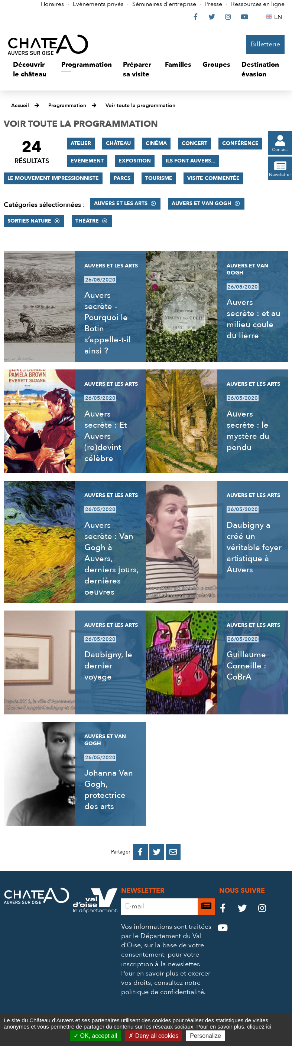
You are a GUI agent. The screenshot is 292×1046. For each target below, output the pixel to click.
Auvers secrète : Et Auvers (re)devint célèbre (105, 436)
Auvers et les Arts (120, 203)
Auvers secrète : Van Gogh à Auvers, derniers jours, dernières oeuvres (111, 559)
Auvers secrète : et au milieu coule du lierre (253, 319)
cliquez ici (259, 1026)
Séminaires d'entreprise (164, 4)
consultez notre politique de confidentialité (162, 987)
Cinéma (156, 143)
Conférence (240, 143)
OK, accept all (95, 1036)
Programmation (67, 105)
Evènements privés (98, 4)
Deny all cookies (153, 1036)
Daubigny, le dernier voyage (108, 665)
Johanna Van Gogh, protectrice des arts (108, 789)
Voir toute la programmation (140, 105)
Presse (213, 4)
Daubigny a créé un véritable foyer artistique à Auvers (254, 547)
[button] (31, 69)
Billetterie (265, 44)
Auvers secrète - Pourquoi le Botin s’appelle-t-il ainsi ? (107, 323)
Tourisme (158, 178)
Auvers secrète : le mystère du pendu (248, 430)
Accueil (20, 105)
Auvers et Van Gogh (201, 203)
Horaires (52, 4)
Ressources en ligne (258, 4)
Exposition (135, 160)
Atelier (81, 143)
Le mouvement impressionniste (53, 178)
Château (118, 143)
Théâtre (87, 220)
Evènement (87, 160)
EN (279, 17)
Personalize (205, 1036)
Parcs (122, 178)
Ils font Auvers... (190, 160)
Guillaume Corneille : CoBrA (246, 665)
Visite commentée (213, 178)
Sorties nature (29, 220)
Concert (194, 143)
